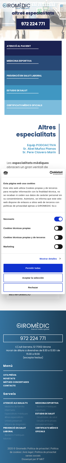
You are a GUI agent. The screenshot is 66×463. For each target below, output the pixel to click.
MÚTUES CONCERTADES (16, 382)
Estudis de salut (45, 413)
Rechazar (33, 287)
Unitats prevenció (13, 420)
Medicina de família (14, 406)
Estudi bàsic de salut (47, 417)
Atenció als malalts (15, 402)
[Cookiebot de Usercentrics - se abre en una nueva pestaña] (50, 173)
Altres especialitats (14, 417)
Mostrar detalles (48, 258)
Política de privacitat (38, 448)
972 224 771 (33, 24)
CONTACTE (9, 385)
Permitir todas (33, 268)
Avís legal (28, 452)
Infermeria (10, 410)
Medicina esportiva (46, 402)
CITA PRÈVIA (9, 374)
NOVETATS (9, 378)
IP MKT (40, 459)
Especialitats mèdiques (16, 413)
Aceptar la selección (33, 278)
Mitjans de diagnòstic (15, 424)
